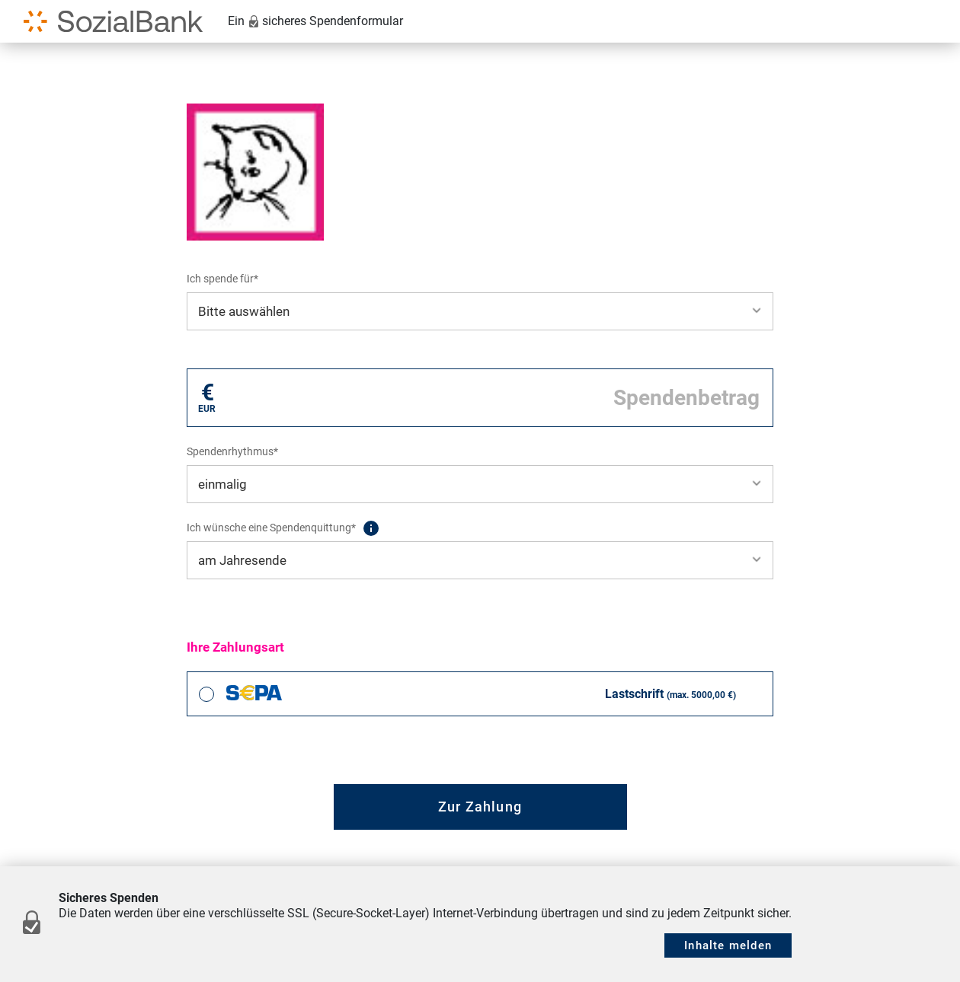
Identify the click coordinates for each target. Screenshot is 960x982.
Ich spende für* (222, 278)
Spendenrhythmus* (232, 451)
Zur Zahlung (480, 807)
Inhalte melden (728, 945)
